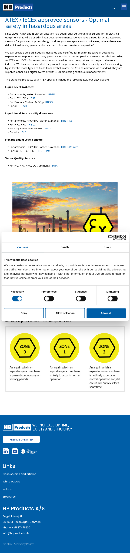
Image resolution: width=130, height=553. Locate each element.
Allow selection (65, 313)
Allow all (106, 313)
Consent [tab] (22, 247)
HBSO (23, 106)
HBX (55, 165)
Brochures (9, 496)
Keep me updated (21, 439)
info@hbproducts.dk (16, 533)
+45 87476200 (21, 527)
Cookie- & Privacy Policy (18, 544)
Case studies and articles (19, 474)
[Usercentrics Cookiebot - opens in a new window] (110, 237)
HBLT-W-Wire (69, 147)
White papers (11, 481)
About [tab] (107, 247)
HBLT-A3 (66, 120)
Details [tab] (65, 247)
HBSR (51, 94)
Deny (24, 313)
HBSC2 (49, 102)
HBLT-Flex (43, 151)
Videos (7, 489)
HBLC (32, 124)
